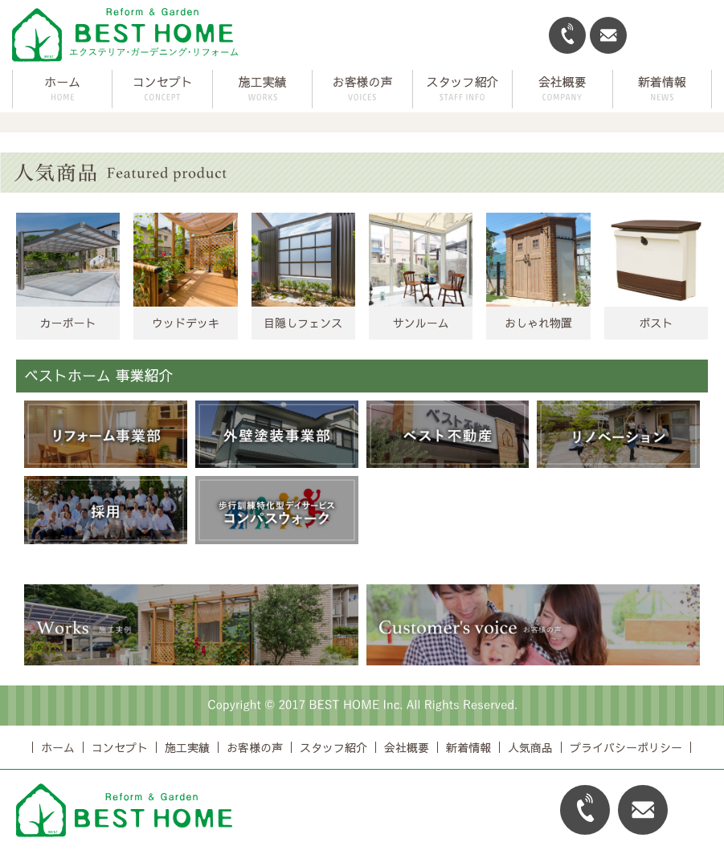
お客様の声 (255, 747)
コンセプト (120, 747)
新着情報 (468, 747)
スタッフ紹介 (333, 747)
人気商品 (530, 747)
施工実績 (187, 747)
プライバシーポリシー (626, 747)
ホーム (62, 81)
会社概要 (406, 747)
